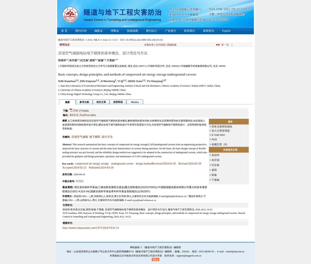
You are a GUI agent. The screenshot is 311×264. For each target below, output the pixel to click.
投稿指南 (132, 30)
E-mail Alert (218, 134)
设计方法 (107, 136)
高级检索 (172, 44)
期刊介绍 (80, 30)
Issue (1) (107, 39)
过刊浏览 (160, 44)
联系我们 (189, 30)
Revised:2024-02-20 (190, 163)
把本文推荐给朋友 (222, 126)
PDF (76, 110)
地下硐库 (94, 136)
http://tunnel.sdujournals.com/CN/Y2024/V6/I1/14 (91, 227)
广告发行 (170, 30)
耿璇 (214, 174)
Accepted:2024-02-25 (74, 167)
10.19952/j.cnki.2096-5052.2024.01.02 (144, 39)
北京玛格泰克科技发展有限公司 (136, 255)
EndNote (85, 115)
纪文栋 (215, 165)
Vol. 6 (96, 39)
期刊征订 (151, 30)
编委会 (98, 30)
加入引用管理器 (221, 130)
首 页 (64, 30)
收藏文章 (217, 144)
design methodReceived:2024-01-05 (156, 163)
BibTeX (74, 115)
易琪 (214, 169)
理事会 (115, 30)
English (226, 30)
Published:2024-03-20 (101, 167)
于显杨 (215, 179)
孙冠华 (215, 155)
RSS (214, 139)
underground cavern (122, 163)
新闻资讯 (208, 30)
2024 (89, 39)
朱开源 (215, 160)
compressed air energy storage (92, 163)
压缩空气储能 (79, 136)
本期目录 (149, 44)
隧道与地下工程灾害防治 (71, 39)
